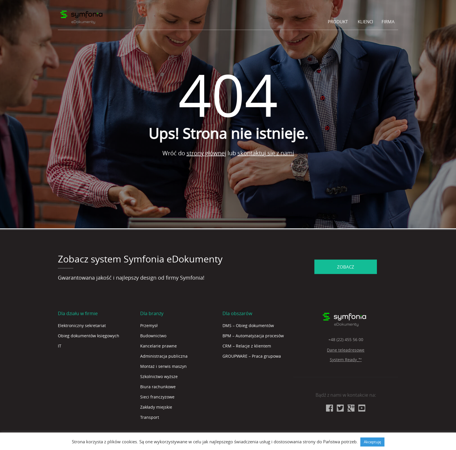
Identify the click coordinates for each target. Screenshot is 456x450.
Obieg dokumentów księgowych (88, 335)
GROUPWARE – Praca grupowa (251, 356)
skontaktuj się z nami (273, 149)
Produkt (338, 21)
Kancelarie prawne (158, 346)
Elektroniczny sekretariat (82, 325)
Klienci (365, 21)
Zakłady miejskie (156, 407)
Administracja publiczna (164, 356)
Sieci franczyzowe (157, 397)
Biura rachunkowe (158, 386)
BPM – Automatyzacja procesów (253, 335)
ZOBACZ (345, 267)
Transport (149, 417)
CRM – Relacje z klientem (246, 346)
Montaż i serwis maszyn (163, 366)
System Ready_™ (346, 359)
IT (59, 346)
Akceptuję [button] (372, 441)
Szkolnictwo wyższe (159, 376)
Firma (388, 21)
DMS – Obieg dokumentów (248, 325)
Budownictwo (153, 335)
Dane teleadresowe (345, 350)
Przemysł (149, 325)
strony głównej (213, 154)
